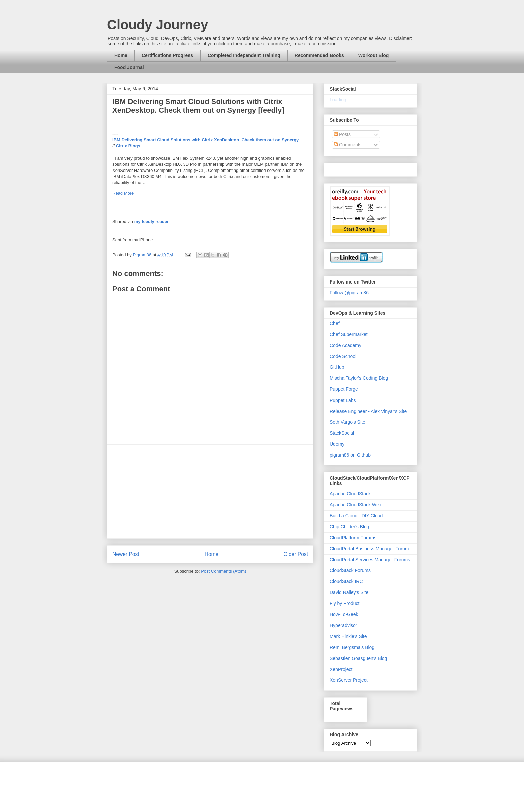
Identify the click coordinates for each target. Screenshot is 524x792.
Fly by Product (344, 603)
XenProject (341, 669)
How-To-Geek (344, 614)
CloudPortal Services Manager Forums (370, 559)
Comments (348, 144)
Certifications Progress (167, 55)
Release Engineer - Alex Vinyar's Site (368, 411)
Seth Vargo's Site (347, 422)
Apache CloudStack (350, 493)
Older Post (295, 554)
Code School (343, 356)
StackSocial (342, 433)
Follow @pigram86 (349, 292)
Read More (123, 193)
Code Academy (345, 345)
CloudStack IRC (346, 581)
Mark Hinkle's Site (348, 636)
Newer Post (125, 554)
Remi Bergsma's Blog (352, 647)
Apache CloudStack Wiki (355, 504)
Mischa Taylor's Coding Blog (359, 378)
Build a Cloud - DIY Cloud (356, 515)
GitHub (337, 367)
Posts (342, 134)
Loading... (340, 99)
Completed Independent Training (244, 55)
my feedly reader (151, 221)
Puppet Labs (343, 400)
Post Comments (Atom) (223, 571)
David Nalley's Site (349, 592)
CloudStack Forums (350, 570)
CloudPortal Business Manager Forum (369, 548)
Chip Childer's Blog (349, 526)
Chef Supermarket (349, 334)
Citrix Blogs (128, 145)
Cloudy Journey (157, 24)
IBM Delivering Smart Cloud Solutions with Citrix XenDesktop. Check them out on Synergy (205, 139)
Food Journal (129, 67)
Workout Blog (373, 55)
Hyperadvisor (343, 625)
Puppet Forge (344, 389)
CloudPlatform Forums (353, 537)
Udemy (337, 444)
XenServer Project (349, 680)
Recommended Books (319, 55)
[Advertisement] (210, 491)
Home (120, 55)
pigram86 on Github (350, 455)
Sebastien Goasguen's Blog (358, 658)
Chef (335, 323)
